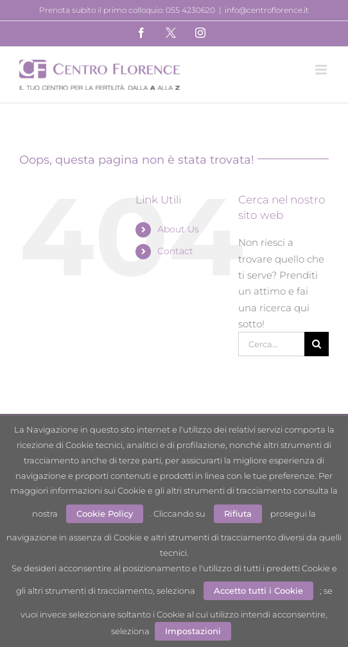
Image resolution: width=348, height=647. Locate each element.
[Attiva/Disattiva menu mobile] (322, 69)
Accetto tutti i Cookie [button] (258, 590)
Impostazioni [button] (193, 631)
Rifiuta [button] (238, 513)
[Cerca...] (271, 344)
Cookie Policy (104, 513)
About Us (178, 229)
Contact (175, 251)
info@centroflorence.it (267, 10)
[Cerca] (316, 344)
